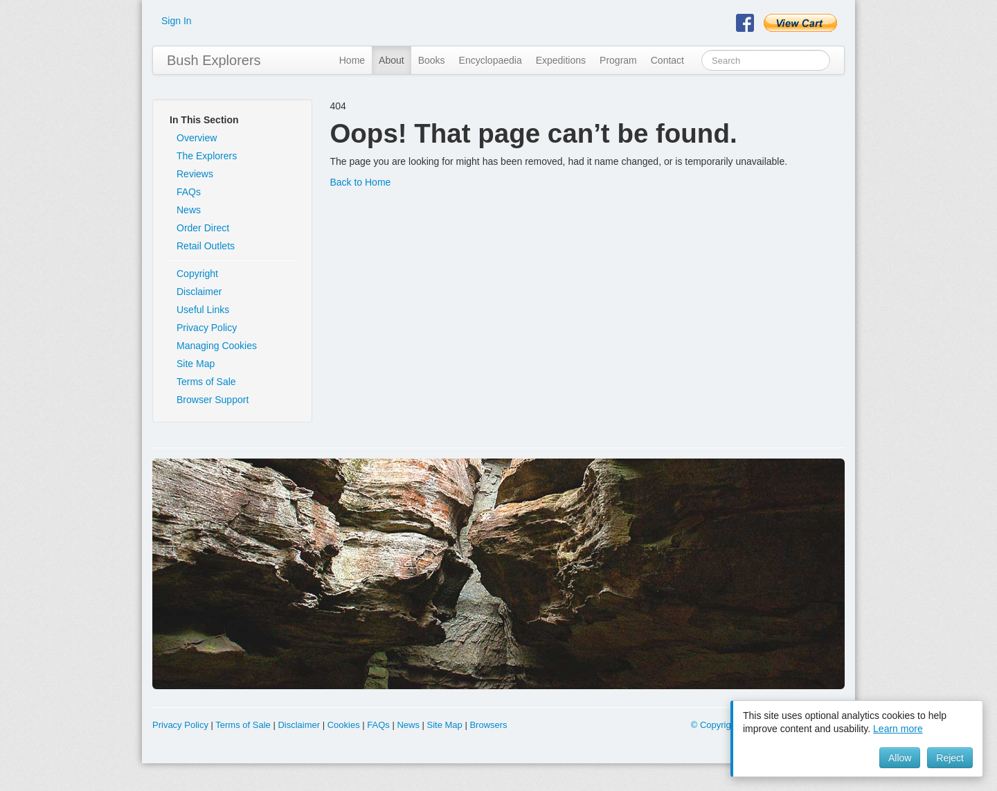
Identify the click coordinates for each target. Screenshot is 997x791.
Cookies (343, 725)
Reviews (195, 173)
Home (352, 60)
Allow (899, 757)
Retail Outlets (206, 245)
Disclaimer (199, 291)
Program (618, 60)
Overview (197, 137)
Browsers (488, 725)
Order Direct (203, 227)
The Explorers (207, 155)
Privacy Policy (207, 327)
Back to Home (360, 182)
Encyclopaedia (490, 60)
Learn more (898, 728)
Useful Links (203, 309)
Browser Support (213, 399)
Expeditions (561, 60)
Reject (950, 757)
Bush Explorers (214, 60)
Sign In (176, 20)
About (391, 60)
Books (431, 60)
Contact (667, 60)
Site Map (196, 363)
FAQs (189, 191)
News (189, 209)
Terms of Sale (206, 381)
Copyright (197, 273)
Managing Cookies (217, 345)
